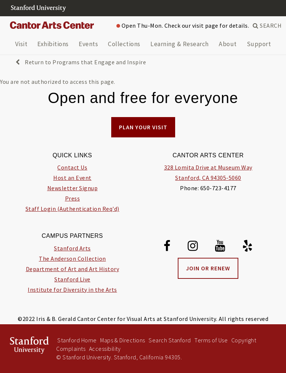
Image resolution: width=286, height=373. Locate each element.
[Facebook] (167, 247)
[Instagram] (193, 247)
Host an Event (72, 177)
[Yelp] (248, 247)
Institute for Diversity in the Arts (72, 289)
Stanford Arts (72, 248)
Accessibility (105, 348)
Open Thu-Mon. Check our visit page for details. (182, 25)
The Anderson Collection (72, 258)
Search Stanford (170, 340)
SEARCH (267, 25)
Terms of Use (211, 340)
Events (88, 44)
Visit (21, 44)
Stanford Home (77, 340)
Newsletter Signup (72, 188)
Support (259, 44)
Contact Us (72, 167)
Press (72, 198)
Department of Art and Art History (72, 269)
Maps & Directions (122, 340)
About (228, 44)
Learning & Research (179, 44)
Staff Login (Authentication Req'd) (72, 208)
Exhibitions (53, 44)
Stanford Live (72, 279)
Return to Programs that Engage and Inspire (81, 62)
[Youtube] (220, 247)
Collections (124, 44)
